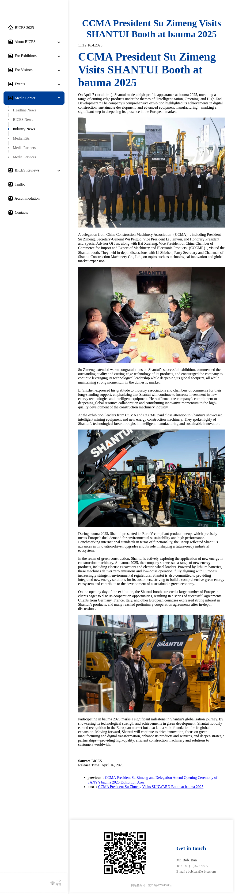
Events (19, 84)
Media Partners (24, 148)
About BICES (24, 42)
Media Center (24, 98)
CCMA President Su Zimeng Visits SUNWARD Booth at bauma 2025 (150, 787)
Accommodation (26, 198)
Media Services (24, 157)
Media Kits (21, 138)
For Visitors (23, 70)
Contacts (20, 212)
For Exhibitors (25, 56)
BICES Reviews (26, 170)
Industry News (24, 129)
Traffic (19, 184)
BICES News (23, 120)
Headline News (24, 110)
